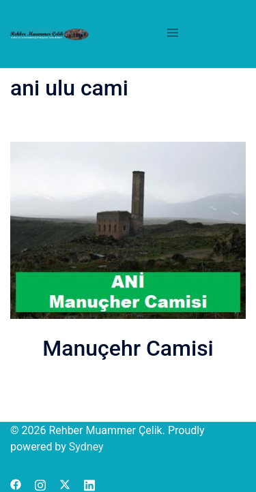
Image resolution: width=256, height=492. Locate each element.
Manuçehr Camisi (128, 348)
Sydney (86, 446)
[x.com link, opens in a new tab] (64, 483)
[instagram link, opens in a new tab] (40, 483)
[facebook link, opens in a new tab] (15, 483)
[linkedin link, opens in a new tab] (89, 483)
